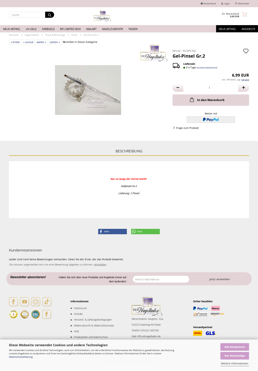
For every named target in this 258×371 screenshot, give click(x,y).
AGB (76, 331)
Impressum (80, 308)
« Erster (15, 42)
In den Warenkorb (206, 99)
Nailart (91, 29)
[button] (178, 88)
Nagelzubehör (112, 29)
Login (225, 3)
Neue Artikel (11, 29)
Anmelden (100, 264)
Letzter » (55, 42)
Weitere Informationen (234, 363)
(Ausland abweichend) (207, 67)
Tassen (133, 29)
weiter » (41, 42)
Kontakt (78, 314)
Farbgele (48, 29)
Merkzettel (242, 3)
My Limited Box (70, 29)
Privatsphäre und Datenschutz (91, 337)
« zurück (28, 42)
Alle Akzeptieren (234, 347)
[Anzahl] (210, 88)
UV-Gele (31, 29)
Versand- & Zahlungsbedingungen (93, 319)
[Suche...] (49, 15)
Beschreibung (129, 151)
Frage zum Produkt (187, 128)
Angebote (248, 29)
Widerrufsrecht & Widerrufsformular (94, 325)
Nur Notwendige (234, 355)
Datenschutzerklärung (21, 356)
